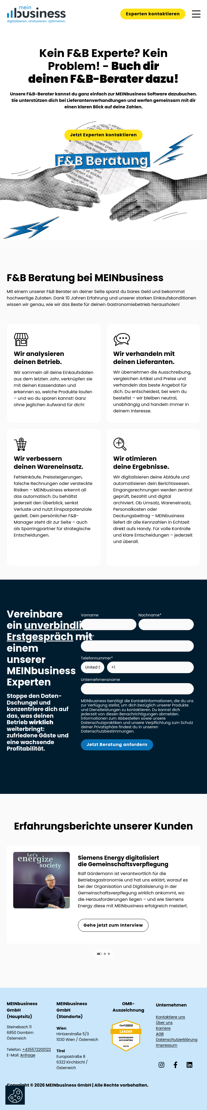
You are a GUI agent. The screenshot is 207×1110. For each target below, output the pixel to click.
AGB (160, 1034)
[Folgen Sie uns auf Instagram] (161, 1064)
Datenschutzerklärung (177, 1039)
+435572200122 (36, 1049)
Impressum (166, 1045)
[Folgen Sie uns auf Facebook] (175, 1064)
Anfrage (27, 1055)
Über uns (164, 1022)
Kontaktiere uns (170, 1017)
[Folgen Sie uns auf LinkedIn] (189, 1064)
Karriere (163, 1028)
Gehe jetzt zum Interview (113, 925)
